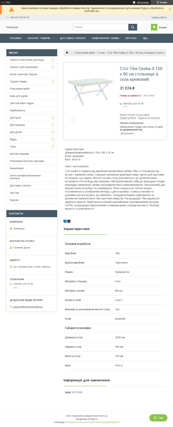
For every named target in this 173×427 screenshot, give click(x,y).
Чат (158, 417)
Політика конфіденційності (106, 422)
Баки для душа (19, 96)
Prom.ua (103, 416)
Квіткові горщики (19, 153)
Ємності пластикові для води (27, 59)
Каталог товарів (39, 38)
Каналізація (17, 168)
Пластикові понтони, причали (27, 161)
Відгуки (14, 200)
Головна (15, 38)
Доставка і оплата (72, 38)
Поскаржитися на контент (78, 422)
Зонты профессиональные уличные (25, 177)
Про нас (131, 38)
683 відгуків (143, 2)
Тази (13, 146)
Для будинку (17, 124)
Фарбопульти (17, 110)
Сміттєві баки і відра (22, 103)
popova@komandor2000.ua (28, 306)
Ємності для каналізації (24, 67)
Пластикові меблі (85, 52)
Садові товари (18, 81)
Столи (101, 52)
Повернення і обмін (105, 38)
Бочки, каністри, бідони (23, 74)
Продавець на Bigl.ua (86, 419)
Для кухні (15, 117)
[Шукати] (132, 27)
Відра (13, 139)
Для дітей (16, 132)
